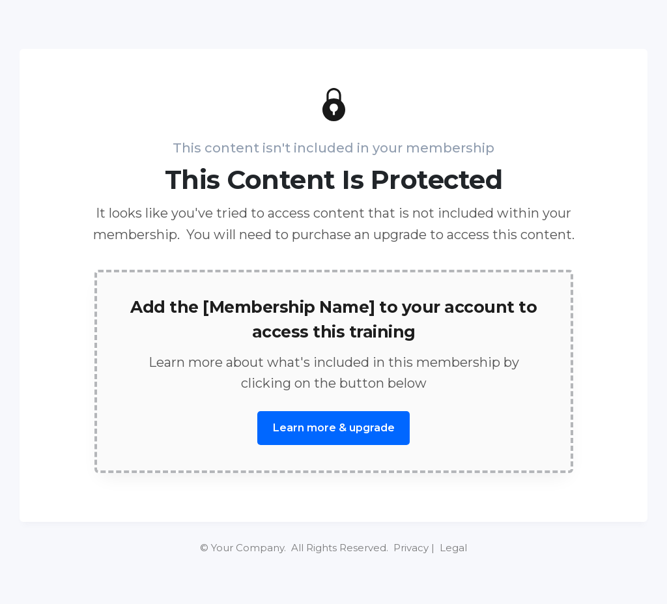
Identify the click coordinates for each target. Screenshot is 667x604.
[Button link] (333, 428)
